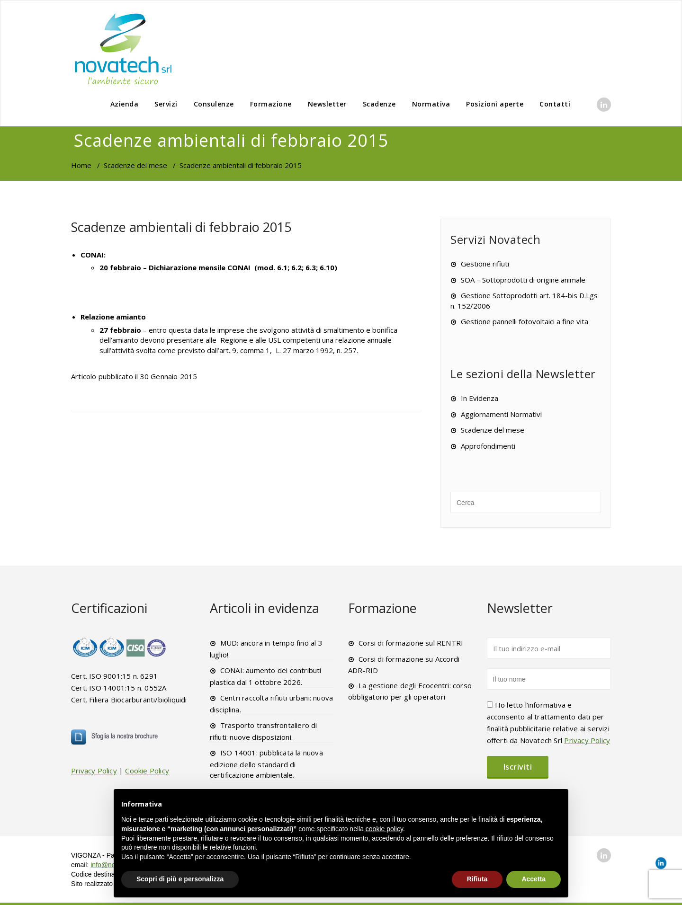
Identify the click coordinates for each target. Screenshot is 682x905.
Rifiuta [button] (477, 879)
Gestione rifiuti (485, 263)
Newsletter (327, 103)
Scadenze (379, 103)
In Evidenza (479, 398)
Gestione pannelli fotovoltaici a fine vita (524, 321)
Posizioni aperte (494, 103)
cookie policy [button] (384, 829)
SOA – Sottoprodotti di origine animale (523, 279)
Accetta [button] (533, 879)
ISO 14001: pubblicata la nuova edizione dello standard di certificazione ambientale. (266, 764)
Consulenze (214, 103)
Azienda (124, 103)
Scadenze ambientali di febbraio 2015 (181, 227)
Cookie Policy (147, 770)
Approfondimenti (488, 446)
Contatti (554, 103)
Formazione (271, 103)
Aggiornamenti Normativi (501, 414)
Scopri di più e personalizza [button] (180, 879)
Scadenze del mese (135, 165)
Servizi (166, 103)
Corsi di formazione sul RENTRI (411, 643)
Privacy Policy (94, 770)
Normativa (431, 103)
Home (81, 165)
